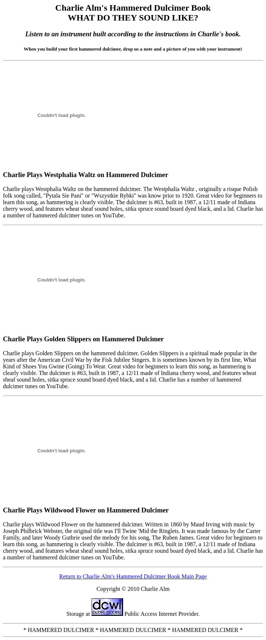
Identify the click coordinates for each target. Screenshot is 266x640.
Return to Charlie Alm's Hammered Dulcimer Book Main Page (133, 576)
